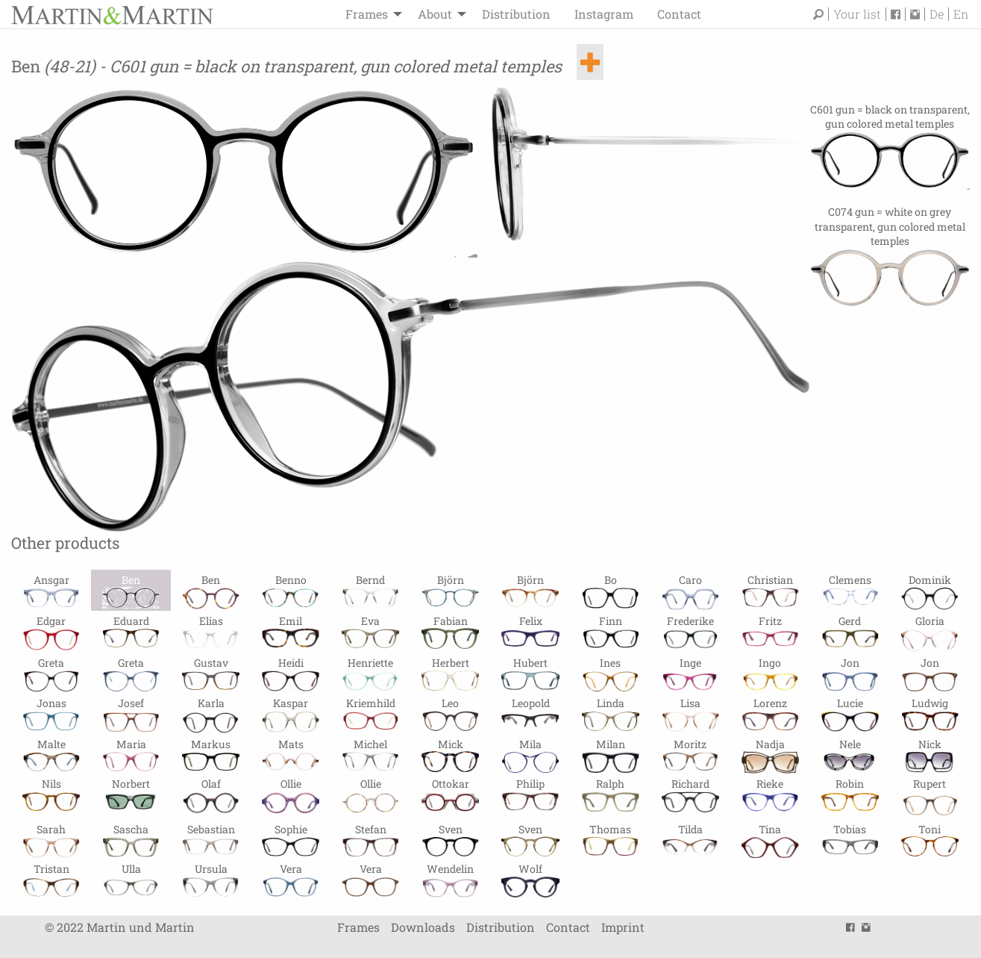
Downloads (423, 927)
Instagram (603, 14)
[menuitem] (369, 14)
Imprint (623, 927)
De (937, 14)
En (960, 14)
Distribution (516, 14)
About (435, 14)
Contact (679, 14)
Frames (366, 14)
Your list (857, 14)
